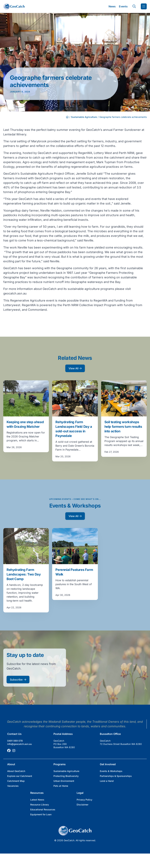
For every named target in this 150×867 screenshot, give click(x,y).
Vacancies (13, 785)
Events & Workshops (111, 771)
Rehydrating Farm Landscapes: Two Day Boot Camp (24, 574)
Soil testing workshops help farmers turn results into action (123, 426)
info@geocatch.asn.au (19, 744)
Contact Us (14, 734)
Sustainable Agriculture (84, 117)
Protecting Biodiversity (66, 776)
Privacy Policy (84, 799)
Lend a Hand (107, 781)
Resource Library (39, 804)
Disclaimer (82, 804)
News (112, 6)
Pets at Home (60, 785)
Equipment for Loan (40, 814)
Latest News (37, 799)
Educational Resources (42, 809)
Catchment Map (16, 781)
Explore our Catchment (19, 776)
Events (123, 6)
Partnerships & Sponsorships (116, 776)
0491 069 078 (15, 740)
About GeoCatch (16, 771)
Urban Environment (63, 781)
